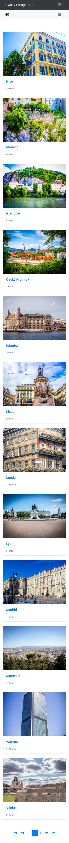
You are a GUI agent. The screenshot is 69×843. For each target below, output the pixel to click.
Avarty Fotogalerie (19, 5)
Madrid (11, 610)
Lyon (9, 544)
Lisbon (11, 412)
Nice (9, 81)
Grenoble (13, 213)
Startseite (7, 14)
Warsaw (12, 742)
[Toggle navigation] (60, 4)
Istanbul (12, 345)
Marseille (13, 676)
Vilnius (11, 808)
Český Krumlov (17, 279)
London (12, 478)
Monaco (12, 147)
